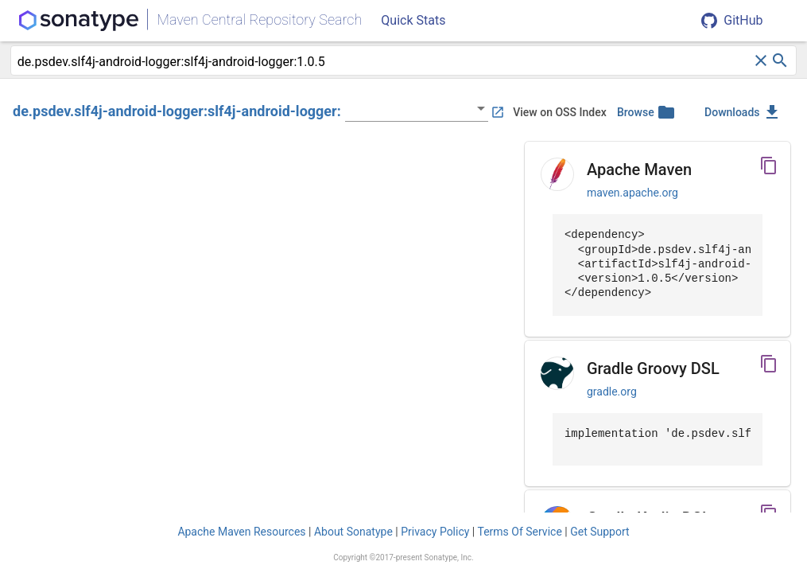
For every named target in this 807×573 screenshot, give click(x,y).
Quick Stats (413, 20)
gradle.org (612, 391)
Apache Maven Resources (241, 531)
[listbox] (416, 108)
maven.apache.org (632, 192)
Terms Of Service (519, 531)
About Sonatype (353, 531)
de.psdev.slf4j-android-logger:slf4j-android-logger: (177, 111)
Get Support (599, 531)
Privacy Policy (435, 531)
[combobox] (384, 62)
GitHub (731, 21)
